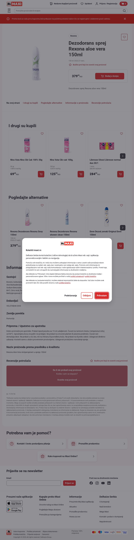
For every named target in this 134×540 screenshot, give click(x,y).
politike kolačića (64, 283)
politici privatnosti (77, 276)
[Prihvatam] (102, 295)
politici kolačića (90, 276)
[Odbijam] (87, 295)
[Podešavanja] (71, 295)
